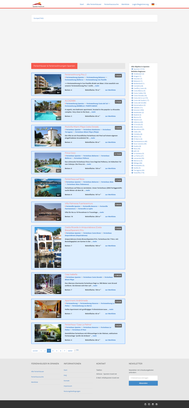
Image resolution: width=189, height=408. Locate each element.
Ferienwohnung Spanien (75, 77)
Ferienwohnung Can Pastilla (96, 80)
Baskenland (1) (137, 83)
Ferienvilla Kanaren (90, 206)
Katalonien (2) (137, 112)
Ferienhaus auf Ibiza (74, 179)
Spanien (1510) (138, 69)
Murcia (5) (136, 117)
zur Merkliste (110, 90)
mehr (97, 86)
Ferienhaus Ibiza (107, 182)
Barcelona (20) (137, 129)
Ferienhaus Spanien (73, 129)
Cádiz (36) (136, 132)
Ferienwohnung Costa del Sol (97, 103)
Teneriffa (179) (137, 173)
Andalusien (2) (137, 74)
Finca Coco (70, 153)
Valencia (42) (137, 122)
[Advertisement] (94, 45)
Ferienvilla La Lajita (85, 209)
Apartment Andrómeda (76, 300)
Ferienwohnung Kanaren (89, 303)
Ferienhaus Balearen (91, 156)
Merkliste (125, 4)
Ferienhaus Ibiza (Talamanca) (78, 184)
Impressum (68, 386)
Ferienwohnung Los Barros (82, 306)
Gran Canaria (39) (138, 144)
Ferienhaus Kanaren (90, 327)
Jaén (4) (135, 151)
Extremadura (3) (138, 105)
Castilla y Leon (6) (138, 88)
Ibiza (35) (135, 148)
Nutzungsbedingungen (72, 391)
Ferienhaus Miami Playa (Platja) (87, 132)
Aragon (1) (136, 76)
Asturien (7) (136, 79)
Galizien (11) (137, 107)
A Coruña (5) (137, 124)
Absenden (143, 383)
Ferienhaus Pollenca (81, 158)
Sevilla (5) (136, 168)
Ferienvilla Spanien (73, 206)
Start (82, 4)
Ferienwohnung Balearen (96, 77)
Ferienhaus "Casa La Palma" (78, 324)
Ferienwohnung (72, 303)
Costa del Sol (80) (138, 103)
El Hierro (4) (136, 139)
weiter (70, 351)
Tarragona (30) (137, 170)
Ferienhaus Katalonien (91, 129)
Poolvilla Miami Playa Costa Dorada (82, 127)
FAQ (65, 375)
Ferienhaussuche (111, 4)
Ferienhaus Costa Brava (92, 233)
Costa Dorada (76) (139, 95)
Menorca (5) (136, 161)
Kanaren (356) (137, 110)
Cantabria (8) (137, 86)
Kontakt (66, 381)
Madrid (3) (136, 115)
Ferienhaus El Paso (79, 330)
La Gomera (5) (137, 153)
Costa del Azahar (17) (140, 100)
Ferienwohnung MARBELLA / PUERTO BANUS (81, 106)
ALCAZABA (70, 101)
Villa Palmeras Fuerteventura (79, 203)
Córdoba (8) (136, 134)
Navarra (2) (136, 120)
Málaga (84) (136, 163)
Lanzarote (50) (137, 158)
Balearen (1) (136, 81)
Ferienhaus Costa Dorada (92, 277)
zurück (35, 351)
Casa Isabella (71, 274)
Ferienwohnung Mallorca (74, 80)
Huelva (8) (136, 146)
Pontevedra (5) (137, 165)
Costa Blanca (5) (138, 91)
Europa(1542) (39, 18)
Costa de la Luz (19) (139, 98)
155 (77, 350)
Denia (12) (136, 136)
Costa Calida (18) (138, 93)
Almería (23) (136, 127)
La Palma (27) (137, 156)
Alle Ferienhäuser (94, 4)
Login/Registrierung (140, 4)
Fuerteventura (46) (139, 141)
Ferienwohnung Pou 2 (75, 74)
